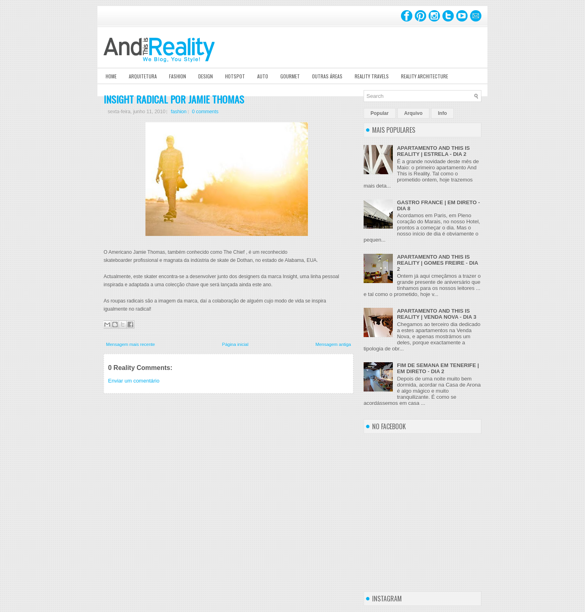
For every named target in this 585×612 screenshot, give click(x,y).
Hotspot (235, 76)
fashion (178, 112)
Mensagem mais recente (130, 344)
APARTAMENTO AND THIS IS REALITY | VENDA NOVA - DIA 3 (436, 314)
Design (205, 76)
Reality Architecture (424, 76)
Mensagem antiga (333, 344)
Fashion (177, 76)
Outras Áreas (327, 76)
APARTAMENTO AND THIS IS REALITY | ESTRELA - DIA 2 (433, 151)
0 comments (205, 112)
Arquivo (413, 113)
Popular (379, 113)
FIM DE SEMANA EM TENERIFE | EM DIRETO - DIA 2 (438, 368)
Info (442, 113)
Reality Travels (372, 76)
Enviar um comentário (133, 381)
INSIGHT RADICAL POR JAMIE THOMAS (174, 99)
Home (111, 76)
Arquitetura (143, 76)
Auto (262, 76)
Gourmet (290, 76)
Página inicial (235, 344)
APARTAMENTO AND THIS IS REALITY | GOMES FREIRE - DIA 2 (437, 263)
